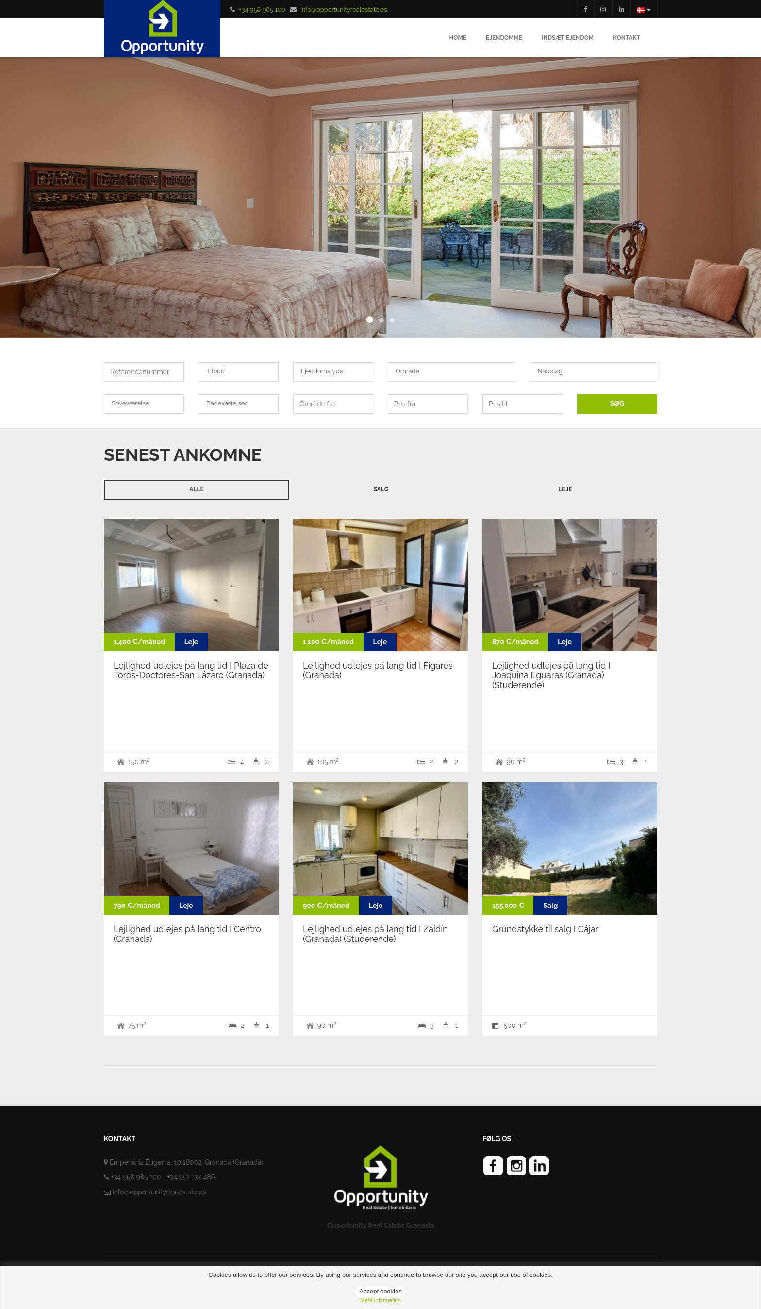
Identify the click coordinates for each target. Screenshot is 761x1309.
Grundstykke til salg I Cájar (545, 929)
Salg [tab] (381, 489)
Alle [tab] (196, 489)
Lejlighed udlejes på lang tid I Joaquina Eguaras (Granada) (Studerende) (551, 675)
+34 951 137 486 (191, 1177)
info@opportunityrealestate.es (343, 9)
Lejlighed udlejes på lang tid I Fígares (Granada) (378, 670)
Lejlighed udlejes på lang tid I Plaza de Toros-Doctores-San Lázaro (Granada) (191, 670)
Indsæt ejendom (568, 37)
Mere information (380, 1300)
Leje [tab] (565, 489)
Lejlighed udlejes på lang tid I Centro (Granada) (187, 934)
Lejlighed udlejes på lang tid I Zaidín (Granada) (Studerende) (375, 934)
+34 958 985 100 (262, 9)
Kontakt (626, 37)
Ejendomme (504, 37)
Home (457, 37)
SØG (617, 403)
